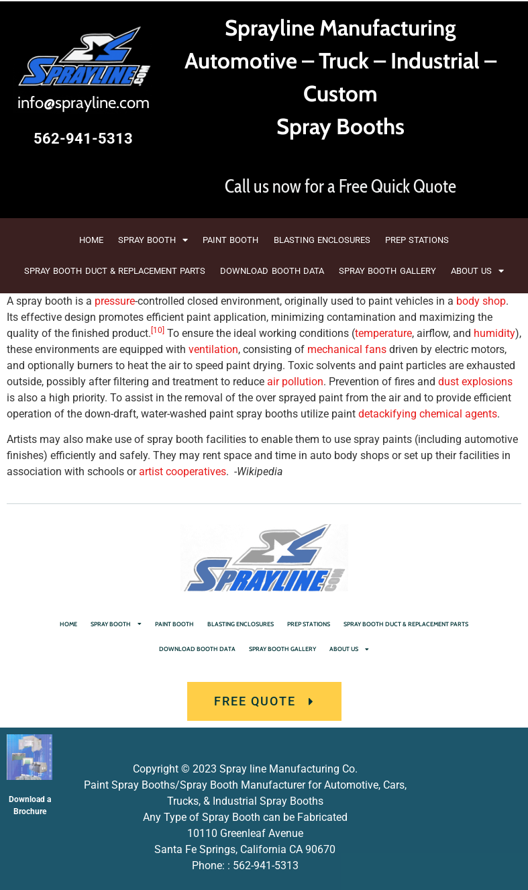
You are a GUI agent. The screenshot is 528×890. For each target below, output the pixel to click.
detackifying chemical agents (427, 413)
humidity (494, 333)
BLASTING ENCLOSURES (322, 240)
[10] (157, 330)
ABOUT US (477, 271)
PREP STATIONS (417, 240)
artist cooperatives (182, 471)
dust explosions (475, 381)
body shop (481, 301)
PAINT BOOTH (230, 240)
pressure (115, 301)
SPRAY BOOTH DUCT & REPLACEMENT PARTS (115, 271)
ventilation (213, 349)
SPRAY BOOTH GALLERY (387, 271)
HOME (91, 240)
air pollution (295, 381)
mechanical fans (346, 349)
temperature (383, 333)
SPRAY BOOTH (153, 240)
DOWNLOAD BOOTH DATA (272, 271)
